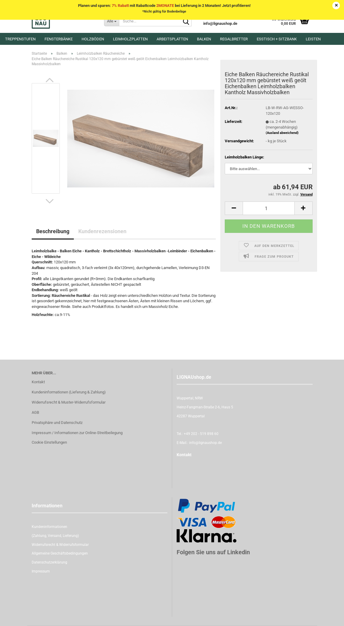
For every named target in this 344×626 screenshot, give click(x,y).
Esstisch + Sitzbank (277, 39)
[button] (50, 80)
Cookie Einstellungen (49, 442)
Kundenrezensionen (102, 231)
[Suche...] (111, 21)
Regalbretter (234, 39)
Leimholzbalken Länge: (244, 157)
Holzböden (93, 39)
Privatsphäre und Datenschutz (57, 422)
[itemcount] (268, 208)
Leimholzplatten (130, 39)
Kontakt (38, 382)
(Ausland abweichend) (282, 133)
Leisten (313, 39)
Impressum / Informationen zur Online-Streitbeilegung (77, 432)
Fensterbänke (59, 39)
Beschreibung (52, 231)
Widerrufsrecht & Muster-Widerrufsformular (69, 402)
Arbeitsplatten (172, 39)
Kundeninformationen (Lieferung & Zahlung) (69, 392)
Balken (204, 39)
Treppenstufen (20, 39)
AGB (35, 412)
